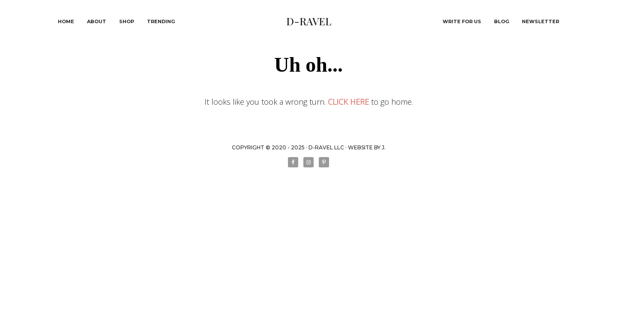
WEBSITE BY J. (367, 147)
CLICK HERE (348, 102)
